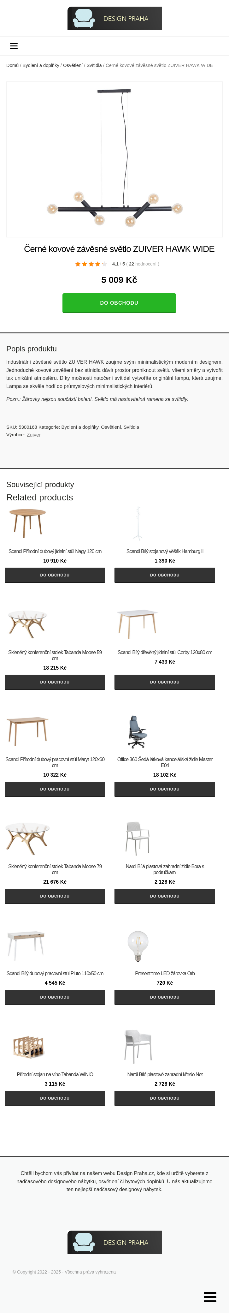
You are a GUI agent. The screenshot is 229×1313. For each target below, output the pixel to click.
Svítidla (94, 65)
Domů (12, 65)
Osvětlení (73, 65)
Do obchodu (119, 303)
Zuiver (34, 435)
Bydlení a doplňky (41, 65)
